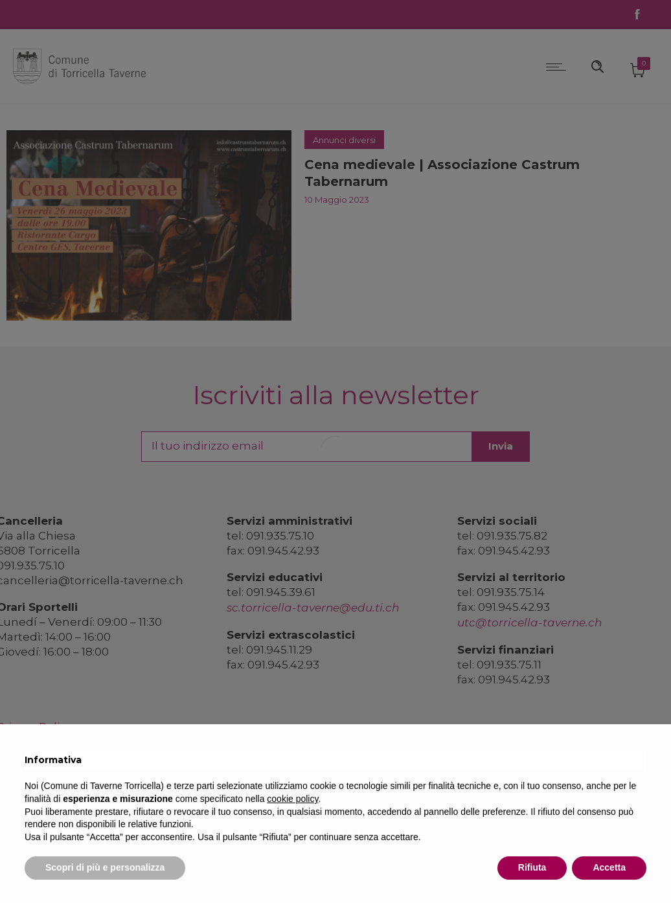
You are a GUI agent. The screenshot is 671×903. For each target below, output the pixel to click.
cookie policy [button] (292, 799)
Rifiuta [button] (532, 867)
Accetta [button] (609, 867)
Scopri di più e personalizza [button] (105, 867)
